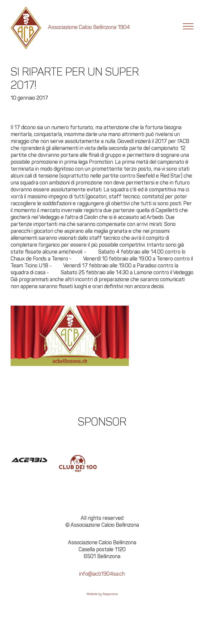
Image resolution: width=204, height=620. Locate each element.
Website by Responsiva (102, 594)
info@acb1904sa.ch (102, 574)
